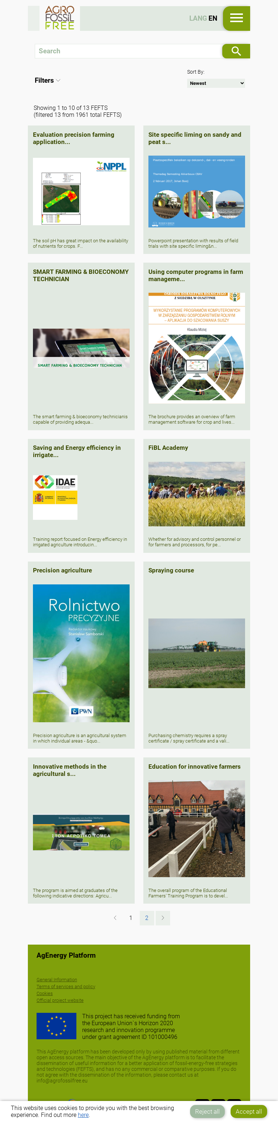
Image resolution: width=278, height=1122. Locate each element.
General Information (57, 979)
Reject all (207, 1111)
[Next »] (163, 918)
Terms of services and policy (66, 986)
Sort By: (196, 72)
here (83, 1114)
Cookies (45, 993)
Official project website (60, 1000)
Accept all (249, 1111)
